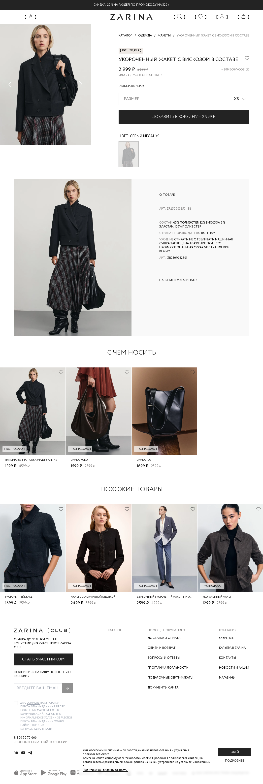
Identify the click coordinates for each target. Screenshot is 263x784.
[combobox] (184, 99)
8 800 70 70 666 (25, 738)
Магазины (227, 678)
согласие (33, 703)
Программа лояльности (168, 668)
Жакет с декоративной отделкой (93, 597)
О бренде (226, 638)
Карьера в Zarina (232, 648)
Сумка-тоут (145, 460)
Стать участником (43, 659)
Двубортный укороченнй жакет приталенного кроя (173, 597)
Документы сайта (163, 688)
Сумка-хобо (79, 460)
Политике (39, 725)
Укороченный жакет (19, 597)
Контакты (227, 658)
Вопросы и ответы (164, 658)
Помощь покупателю (166, 630)
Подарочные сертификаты (170, 678)
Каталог (115, 630)
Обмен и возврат (162, 648)
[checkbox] (16, 703)
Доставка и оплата (164, 638)
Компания (227, 630)
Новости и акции (234, 668)
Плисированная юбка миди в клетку (31, 460)
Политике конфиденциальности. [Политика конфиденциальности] (105, 770)
